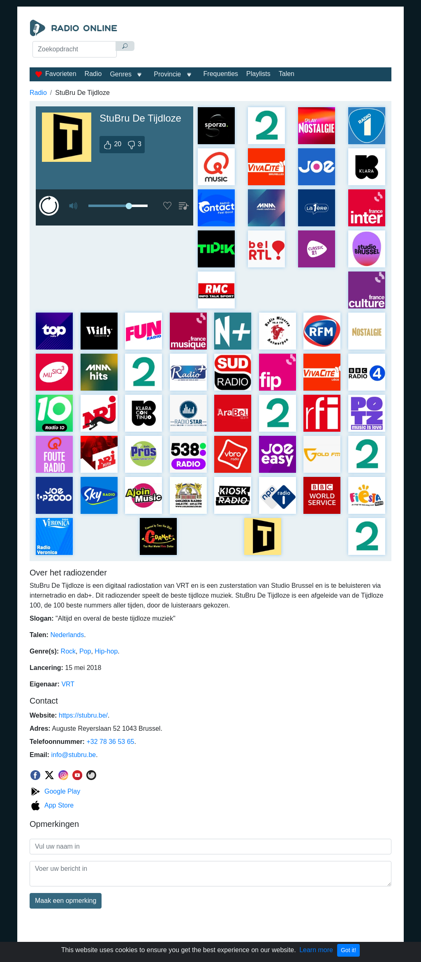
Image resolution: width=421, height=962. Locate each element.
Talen (286, 73)
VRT (67, 684)
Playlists (258, 73)
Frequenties (221, 73)
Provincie (168, 74)
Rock (68, 651)
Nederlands (67, 634)
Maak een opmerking (65, 900)
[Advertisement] (266, 40)
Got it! (348, 950)
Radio (93, 73)
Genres (120, 74)
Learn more (316, 949)
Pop (85, 651)
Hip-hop (106, 651)
